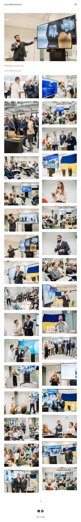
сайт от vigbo (40, 517)
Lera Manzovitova (13, 4)
